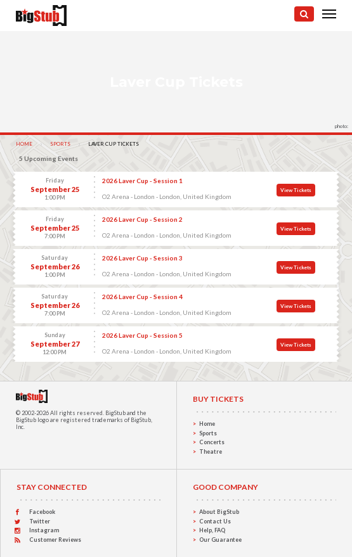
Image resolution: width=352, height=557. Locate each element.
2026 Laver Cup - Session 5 (142, 335)
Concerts (212, 442)
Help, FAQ (212, 530)
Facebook (42, 512)
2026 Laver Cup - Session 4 (142, 296)
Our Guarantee (220, 539)
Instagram (44, 530)
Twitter (39, 521)
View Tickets (295, 190)
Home (24, 144)
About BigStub (219, 511)
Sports (60, 144)
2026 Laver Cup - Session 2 (142, 219)
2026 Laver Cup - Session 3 (142, 258)
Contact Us (215, 521)
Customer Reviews (55, 539)
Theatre (210, 451)
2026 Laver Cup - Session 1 (142, 180)
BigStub (115, 412)
